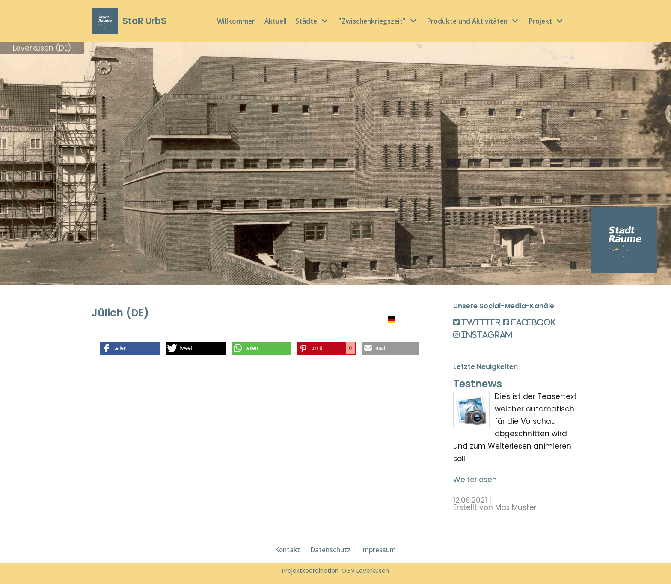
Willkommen (236, 21)
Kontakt (287, 550)
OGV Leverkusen (365, 571)
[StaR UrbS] (129, 21)
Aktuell (275, 21)
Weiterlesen (475, 479)
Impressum (378, 550)
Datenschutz (330, 550)
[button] (130, 348)
